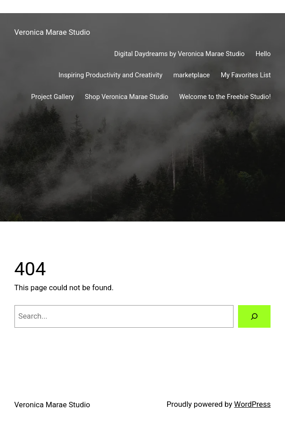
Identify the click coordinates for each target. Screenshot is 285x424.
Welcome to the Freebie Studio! (225, 97)
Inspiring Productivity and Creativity (111, 75)
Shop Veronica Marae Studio (126, 97)
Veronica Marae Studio (52, 32)
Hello (263, 54)
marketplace (191, 75)
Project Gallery (52, 97)
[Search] (254, 316)
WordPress (252, 404)
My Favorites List (246, 75)
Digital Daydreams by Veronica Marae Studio (179, 54)
